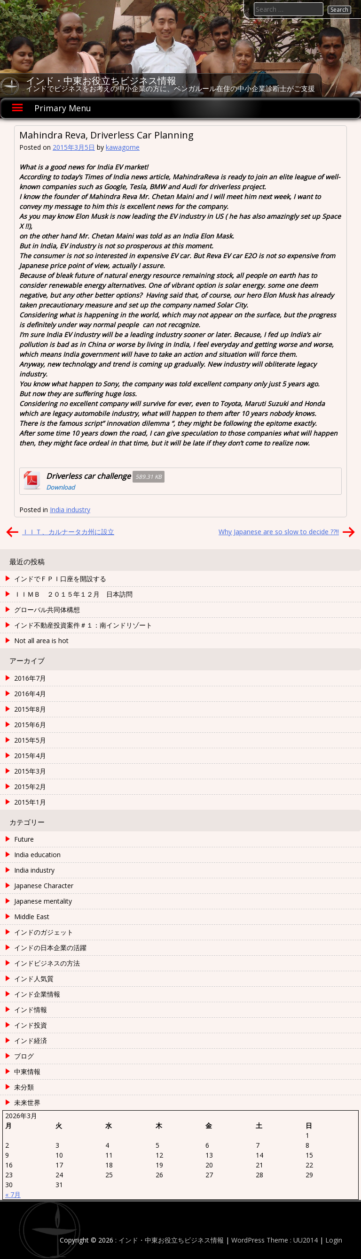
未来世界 (27, 1102)
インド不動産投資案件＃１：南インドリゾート (83, 625)
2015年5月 (30, 740)
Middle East (31, 916)
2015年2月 (30, 786)
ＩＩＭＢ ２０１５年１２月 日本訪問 (73, 594)
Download (60, 487)
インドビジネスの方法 (47, 963)
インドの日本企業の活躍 (50, 947)
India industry (70, 509)
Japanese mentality (43, 901)
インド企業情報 (37, 994)
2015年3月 (30, 771)
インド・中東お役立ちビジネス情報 (101, 81)
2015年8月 (30, 709)
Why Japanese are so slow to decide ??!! (279, 531)
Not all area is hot (41, 640)
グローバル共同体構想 (47, 609)
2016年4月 (30, 693)
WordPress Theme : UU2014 (274, 1240)
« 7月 (13, 1194)
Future (24, 839)
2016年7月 (30, 678)
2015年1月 (30, 802)
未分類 (24, 1086)
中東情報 (27, 1071)
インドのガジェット (43, 932)
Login (333, 1240)
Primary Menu (62, 108)
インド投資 (30, 1025)
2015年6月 (30, 724)
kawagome (123, 147)
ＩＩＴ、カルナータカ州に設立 (68, 531)
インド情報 (30, 1009)
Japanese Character (43, 885)
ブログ (24, 1056)
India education (37, 854)
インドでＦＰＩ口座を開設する (60, 578)
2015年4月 (30, 755)
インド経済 (30, 1040)
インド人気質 (34, 978)
